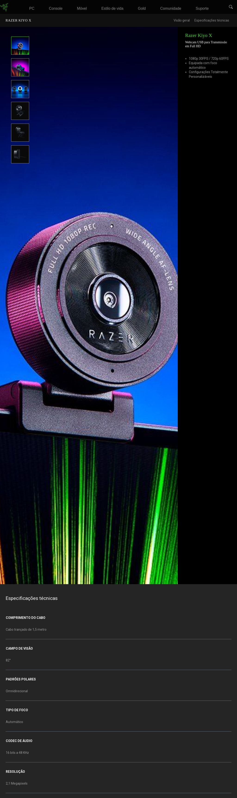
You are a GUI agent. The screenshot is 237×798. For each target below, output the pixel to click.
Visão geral (182, 20)
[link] (4, 7)
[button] (231, 7)
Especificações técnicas (211, 20)
